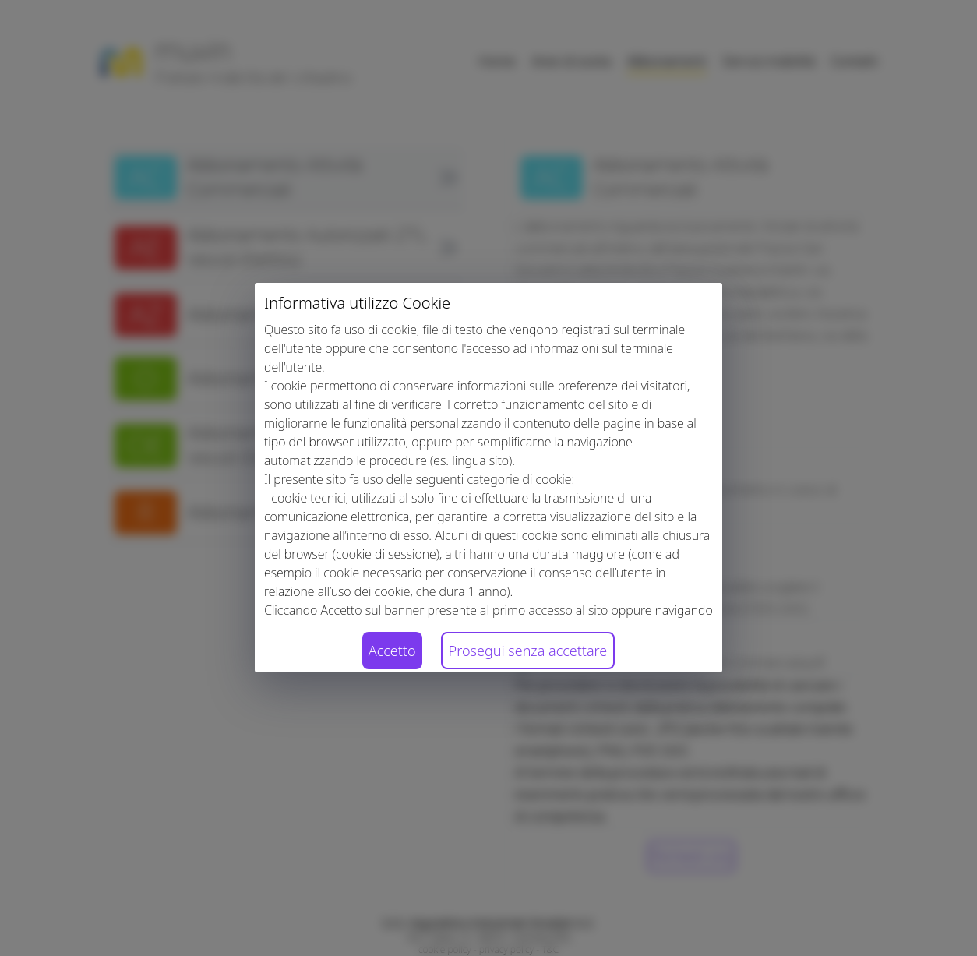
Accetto (392, 650)
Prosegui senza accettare (528, 650)
